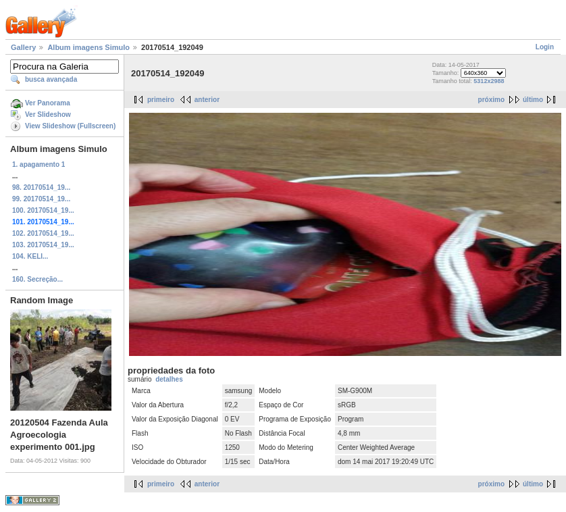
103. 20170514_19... (43, 245)
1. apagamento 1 (38, 164)
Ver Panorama (47, 103)
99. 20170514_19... (41, 199)
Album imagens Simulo (88, 47)
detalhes (169, 379)
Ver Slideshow (48, 114)
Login (545, 47)
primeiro (160, 99)
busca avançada (51, 79)
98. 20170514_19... (41, 187)
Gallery (23, 47)
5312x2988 (488, 81)
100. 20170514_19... (43, 210)
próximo (491, 99)
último (533, 99)
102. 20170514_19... (43, 233)
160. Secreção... (37, 279)
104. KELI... (30, 256)
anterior (207, 99)
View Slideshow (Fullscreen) (70, 126)
